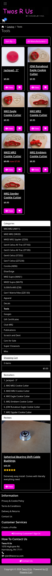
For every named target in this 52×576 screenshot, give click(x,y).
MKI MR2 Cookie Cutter (38, 113)
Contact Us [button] (26, 560)
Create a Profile (9, 527)
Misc (6, 351)
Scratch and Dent (12, 335)
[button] (3, 20)
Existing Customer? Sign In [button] (26, 533)
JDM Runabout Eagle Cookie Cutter (39, 70)
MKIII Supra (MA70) (13, 282)
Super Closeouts (12, 346)
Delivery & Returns (11, 511)
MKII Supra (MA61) (13, 276)
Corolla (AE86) (10, 266)
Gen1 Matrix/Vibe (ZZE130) (17, 292)
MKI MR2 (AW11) (12, 228)
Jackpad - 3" (11, 70)
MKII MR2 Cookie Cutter (12, 154)
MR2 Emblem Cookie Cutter (38, 154)
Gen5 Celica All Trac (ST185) (17, 250)
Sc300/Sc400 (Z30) (12, 287)
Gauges (7, 314)
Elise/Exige (9, 271)
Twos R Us (27, 569)
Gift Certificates (11, 319)
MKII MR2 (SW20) (12, 234)
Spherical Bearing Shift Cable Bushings (22, 458)
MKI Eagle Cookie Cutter (12, 113)
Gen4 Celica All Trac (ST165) (17, 244)
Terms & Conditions (11, 506)
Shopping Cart (11, 357)
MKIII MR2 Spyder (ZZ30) (16, 239)
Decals (7, 303)
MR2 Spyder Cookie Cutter (12, 195)
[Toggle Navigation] (5, 3)
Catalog (10, 26)
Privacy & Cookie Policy (13, 500)
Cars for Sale (10, 340)
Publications (10, 330)
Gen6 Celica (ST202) (13, 255)
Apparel (7, 298)
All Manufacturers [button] (36, 41)
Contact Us (7, 516)
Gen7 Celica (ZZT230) (14, 260)
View (9, 87)
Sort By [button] (9, 41)
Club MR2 (8, 324)
